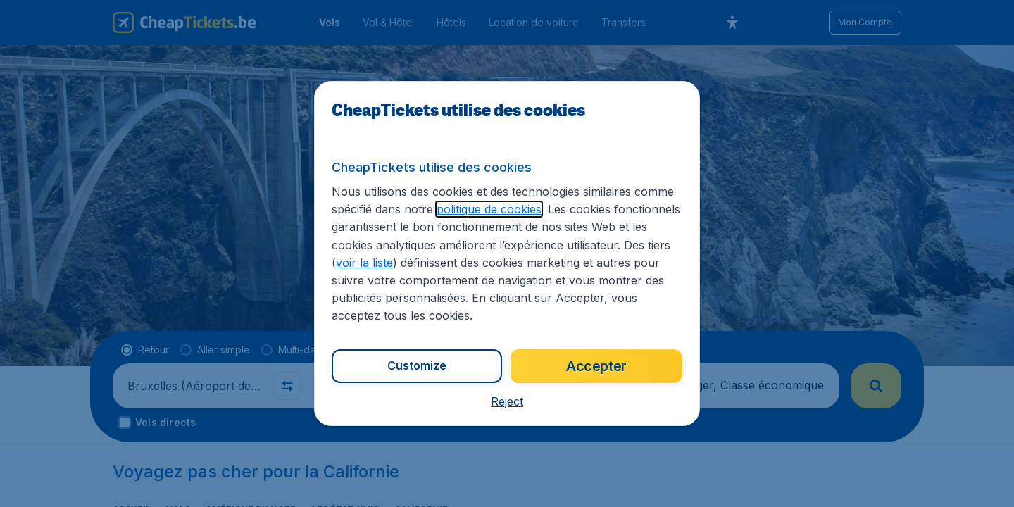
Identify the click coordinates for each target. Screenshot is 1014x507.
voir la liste (364, 263)
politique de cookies (489, 209)
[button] (507, 401)
